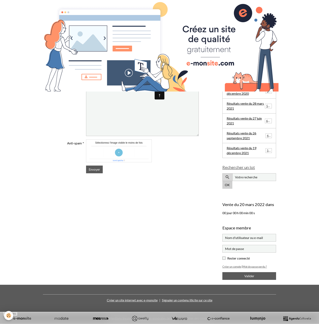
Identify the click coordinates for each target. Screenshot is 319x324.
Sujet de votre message (66, 77)
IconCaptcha (118, 160)
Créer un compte (231, 266)
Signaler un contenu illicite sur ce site (187, 300)
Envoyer (94, 169)
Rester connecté (238, 258)
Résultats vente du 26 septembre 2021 (249, 135)
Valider (249, 276)
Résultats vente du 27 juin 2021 (249, 120)
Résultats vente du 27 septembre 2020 (249, 76)
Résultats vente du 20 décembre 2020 (249, 91)
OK (227, 185)
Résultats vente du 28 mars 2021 (249, 105)
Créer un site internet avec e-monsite (132, 300)
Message (75, 88)
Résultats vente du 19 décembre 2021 (249, 150)
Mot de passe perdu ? (255, 266)
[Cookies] (8, 315)
